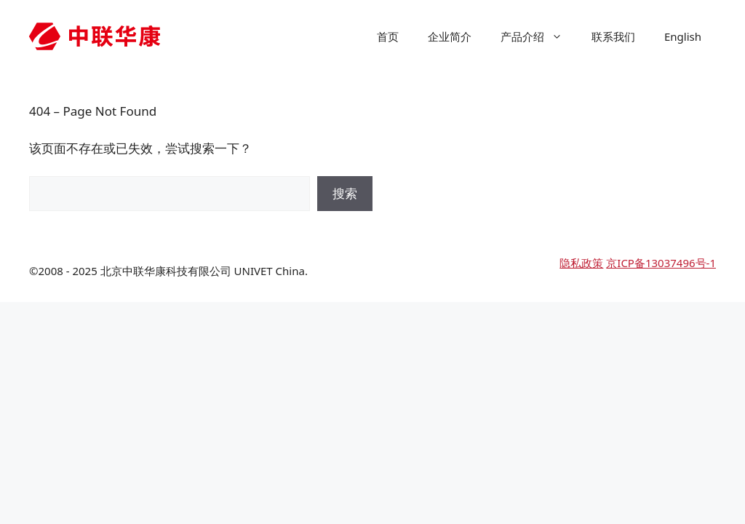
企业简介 (449, 36)
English (682, 36)
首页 (388, 36)
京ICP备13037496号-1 (661, 262)
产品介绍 (539, 36)
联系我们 (613, 36)
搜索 (344, 193)
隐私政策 (581, 262)
